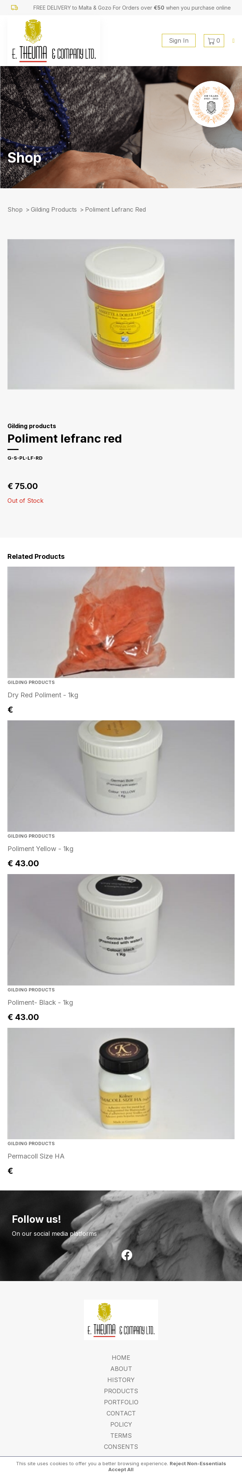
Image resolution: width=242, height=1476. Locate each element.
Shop (15, 209)
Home (121, 1357)
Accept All (121, 1469)
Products (121, 1391)
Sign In (179, 40)
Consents (121, 1446)
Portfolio (121, 1402)
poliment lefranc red (115, 209)
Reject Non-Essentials (198, 1463)
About (121, 1368)
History (121, 1380)
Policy (121, 1424)
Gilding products (54, 209)
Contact (121, 1413)
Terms (121, 1435)
